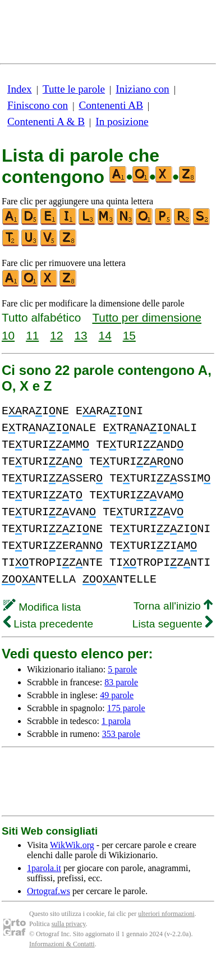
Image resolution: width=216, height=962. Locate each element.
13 (80, 335)
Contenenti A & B (46, 121)
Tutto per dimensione (146, 317)
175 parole (126, 708)
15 (129, 335)
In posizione (121, 121)
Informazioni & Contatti (62, 944)
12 (56, 335)
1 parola (116, 721)
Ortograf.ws (48, 891)
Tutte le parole (74, 89)
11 (32, 335)
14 (105, 335)
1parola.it (44, 868)
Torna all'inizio (173, 606)
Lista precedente (48, 624)
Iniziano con (142, 89)
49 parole (117, 695)
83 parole (121, 682)
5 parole (122, 669)
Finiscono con (37, 105)
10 (8, 335)
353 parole (121, 734)
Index (19, 89)
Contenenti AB (111, 105)
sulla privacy (69, 924)
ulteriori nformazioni (166, 914)
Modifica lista (42, 607)
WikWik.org (72, 845)
